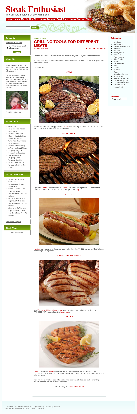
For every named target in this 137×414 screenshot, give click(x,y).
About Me (19, 19)
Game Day (117, 48)
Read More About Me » (14, 112)
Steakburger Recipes (121, 78)
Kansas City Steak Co (52, 406)
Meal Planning (119, 57)
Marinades (117, 55)
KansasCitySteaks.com (76, 387)
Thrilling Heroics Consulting (34, 408)
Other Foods (118, 59)
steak (66, 127)
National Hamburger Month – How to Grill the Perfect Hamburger (17, 136)
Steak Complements (121, 74)
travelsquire (12, 184)
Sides (116, 72)
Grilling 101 (12, 126)
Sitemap (8, 408)
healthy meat (64, 312)
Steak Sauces (77, 19)
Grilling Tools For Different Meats (66, 44)
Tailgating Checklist (15, 160)
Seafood (37, 371)
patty (77, 190)
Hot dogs (37, 249)
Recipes (116, 61)
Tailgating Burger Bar (15, 150)
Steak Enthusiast (36, 9)
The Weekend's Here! (121, 83)
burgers (64, 188)
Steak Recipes (47, 19)
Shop (88, 19)
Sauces (116, 68)
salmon (51, 371)
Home (9, 19)
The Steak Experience (121, 80)
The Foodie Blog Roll (13, 222)
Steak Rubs (62, 19)
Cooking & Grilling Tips (122, 46)
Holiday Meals (119, 53)
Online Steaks (19, 232)
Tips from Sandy (119, 85)
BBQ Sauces (118, 44)
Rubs (115, 66)
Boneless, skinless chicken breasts (50, 310)
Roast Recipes (119, 63)
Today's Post (118, 87)
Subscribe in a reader (14, 43)
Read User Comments (95, 48)
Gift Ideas (117, 51)
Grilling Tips (32, 19)
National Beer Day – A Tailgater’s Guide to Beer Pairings (17, 165)
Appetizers (117, 42)
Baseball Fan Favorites (16, 153)
